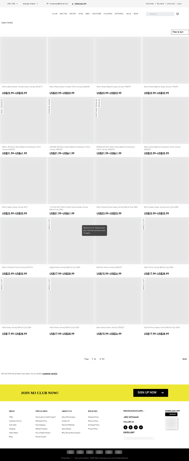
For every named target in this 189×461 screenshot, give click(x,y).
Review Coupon (41, 437)
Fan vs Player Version (43, 433)
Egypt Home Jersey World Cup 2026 (65, 269)
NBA (86, 16)
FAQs (11, 417)
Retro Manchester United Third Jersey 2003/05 (70, 88)
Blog (11, 437)
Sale (126, 16)
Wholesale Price (41, 421)
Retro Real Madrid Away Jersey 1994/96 (161, 88)
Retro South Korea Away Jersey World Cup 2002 (117, 209)
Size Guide (12, 425)
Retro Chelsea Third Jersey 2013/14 (17, 269)
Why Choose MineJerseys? (71, 433)
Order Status (13, 433)
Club (52, 16)
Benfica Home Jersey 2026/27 (109, 269)
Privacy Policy (93, 429)
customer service (49, 375)
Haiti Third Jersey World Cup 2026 (158, 269)
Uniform (94, 16)
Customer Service (15, 421)
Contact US (66, 421)
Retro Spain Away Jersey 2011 (15, 209)
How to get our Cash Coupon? (46, 417)
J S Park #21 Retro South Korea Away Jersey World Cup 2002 (69, 210)
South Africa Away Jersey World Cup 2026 (162, 329)
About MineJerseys (68, 417)
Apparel (117, 16)
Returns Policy (93, 421)
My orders (160, 4)
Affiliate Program (41, 429)
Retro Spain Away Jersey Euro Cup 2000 (161, 209)
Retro (71, 16)
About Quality (66, 429)
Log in (179, 4)
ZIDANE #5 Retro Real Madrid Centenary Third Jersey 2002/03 (70, 149)
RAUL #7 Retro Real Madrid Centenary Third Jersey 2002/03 (21, 149)
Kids (79, 16)
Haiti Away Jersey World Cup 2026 (16, 329)
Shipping (12, 429)
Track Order (150, 4)
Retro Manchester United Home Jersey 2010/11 (22, 88)
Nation (61, 16)
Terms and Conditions (81, 458)
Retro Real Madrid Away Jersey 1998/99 (114, 88)
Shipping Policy (93, 417)
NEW (134, 16)
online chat (170, 4)
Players (106, 16)
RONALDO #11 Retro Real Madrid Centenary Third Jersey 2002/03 (116, 149)
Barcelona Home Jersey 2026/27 (110, 329)
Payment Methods (68, 425)
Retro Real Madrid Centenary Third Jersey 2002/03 (162, 149)
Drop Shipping (40, 425)
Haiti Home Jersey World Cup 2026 (64, 329)
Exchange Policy (93, 425)
